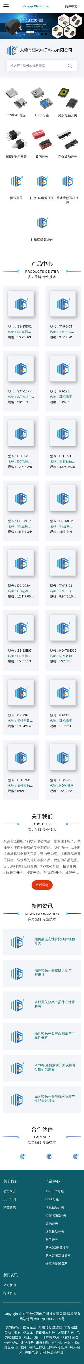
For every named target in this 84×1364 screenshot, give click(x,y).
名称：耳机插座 (61, 396)
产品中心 (42, 264)
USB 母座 (42, 115)
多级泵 (28, 1332)
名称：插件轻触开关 (22, 785)
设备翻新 (42, 1342)
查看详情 (42, 885)
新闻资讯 (42, 906)
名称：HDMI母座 (62, 785)
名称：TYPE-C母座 (63, 332)
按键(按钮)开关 (16, 156)
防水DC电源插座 (42, 198)
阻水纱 (21, 1347)
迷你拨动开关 (67, 156)
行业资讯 (9, 1293)
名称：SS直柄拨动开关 (24, 332)
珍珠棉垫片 (51, 1337)
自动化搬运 (12, 1332)
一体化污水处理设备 (19, 1342)
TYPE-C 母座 (16, 115)
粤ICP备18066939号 (49, 1319)
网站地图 (26, 1319)
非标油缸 (71, 1327)
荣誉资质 (9, 1207)
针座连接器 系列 (42, 239)
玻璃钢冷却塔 (57, 1347)
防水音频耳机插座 (68, 200)
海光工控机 (37, 1347)
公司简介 (9, 1191)
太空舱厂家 (66, 1332)
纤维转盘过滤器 (50, 1327)
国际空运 (30, 1327)
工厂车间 (9, 1199)
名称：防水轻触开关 (64, 656)
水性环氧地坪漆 (52, 1352)
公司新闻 (9, 1285)
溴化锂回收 (69, 1337)
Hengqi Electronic (35, 6)
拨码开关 (42, 156)
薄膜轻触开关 (67, 115)
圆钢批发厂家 (45, 1332)
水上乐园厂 (32, 1337)
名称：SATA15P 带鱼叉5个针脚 (30, 396)
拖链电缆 (31, 1352)
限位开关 (16, 198)
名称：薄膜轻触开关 (64, 461)
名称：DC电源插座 (21, 461)
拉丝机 (57, 1342)
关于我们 (42, 816)
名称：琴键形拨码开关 (23, 720)
